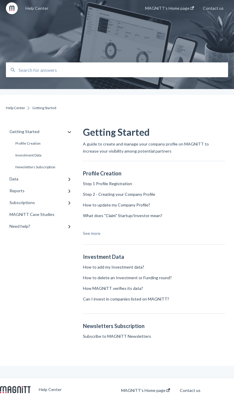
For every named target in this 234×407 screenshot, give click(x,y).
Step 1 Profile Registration (107, 183)
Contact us (190, 390)
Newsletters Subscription (35, 167)
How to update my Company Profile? (116, 204)
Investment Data (28, 155)
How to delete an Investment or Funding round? (127, 277)
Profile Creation (28, 143)
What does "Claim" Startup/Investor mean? (122, 215)
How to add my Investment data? (113, 266)
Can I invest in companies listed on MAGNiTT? (126, 298)
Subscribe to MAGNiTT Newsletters (117, 336)
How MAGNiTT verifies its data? (113, 288)
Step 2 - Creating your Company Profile (119, 194)
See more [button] (91, 233)
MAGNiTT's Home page (145, 390)
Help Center (36, 8)
